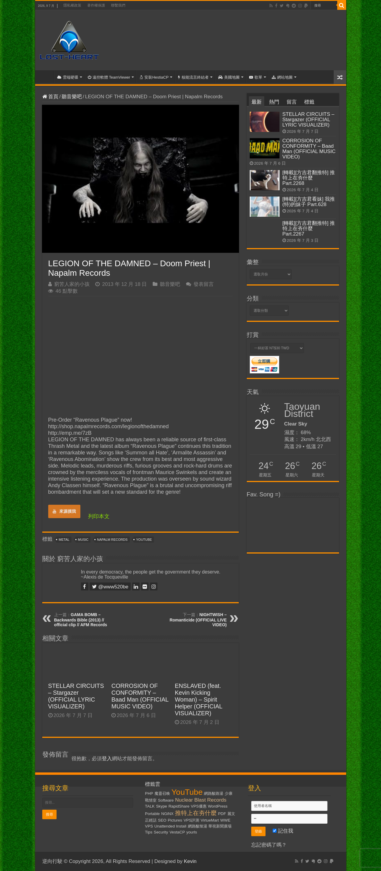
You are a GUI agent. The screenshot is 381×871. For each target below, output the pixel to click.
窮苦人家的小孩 (72, 284)
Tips (148, 832)
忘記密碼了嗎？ (269, 845)
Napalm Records (112, 539)
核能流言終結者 (193, 77)
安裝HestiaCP (154, 77)
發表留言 (203, 284)
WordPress (218, 806)
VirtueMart (210, 820)
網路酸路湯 (213, 793)
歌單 (255, 77)
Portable (152, 813)
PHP (149, 793)
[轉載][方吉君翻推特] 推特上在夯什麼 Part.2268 (308, 178)
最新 (257, 102)
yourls (191, 832)
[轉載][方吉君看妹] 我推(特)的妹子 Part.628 (308, 201)
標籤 (309, 102)
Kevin (190, 861)
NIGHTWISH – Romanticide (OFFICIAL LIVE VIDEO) (198, 619)
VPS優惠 (199, 806)
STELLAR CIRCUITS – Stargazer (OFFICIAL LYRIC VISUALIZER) (76, 696)
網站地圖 (282, 77)
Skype (161, 806)
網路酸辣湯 (197, 826)
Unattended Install (170, 826)
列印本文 (99, 516)
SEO (162, 820)
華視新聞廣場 (220, 826)
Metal (64, 539)
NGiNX (167, 813)
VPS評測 (191, 820)
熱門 (274, 102)
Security (161, 832)
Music (83, 539)
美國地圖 (229, 77)
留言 (292, 102)
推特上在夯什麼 (196, 813)
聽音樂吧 (72, 96)
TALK (149, 806)
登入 (107, 758)
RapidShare (178, 806)
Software (166, 800)
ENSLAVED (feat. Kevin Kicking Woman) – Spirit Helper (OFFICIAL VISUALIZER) (198, 699)
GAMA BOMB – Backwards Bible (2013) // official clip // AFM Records (80, 619)
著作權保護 (96, 5)
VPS (149, 826)
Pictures (175, 820)
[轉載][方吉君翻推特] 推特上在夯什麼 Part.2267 (308, 228)
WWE (225, 820)
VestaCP (177, 832)
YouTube (144, 539)
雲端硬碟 (67, 77)
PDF (222, 813)
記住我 (283, 831)
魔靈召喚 (162, 793)
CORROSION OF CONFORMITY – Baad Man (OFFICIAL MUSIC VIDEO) (139, 696)
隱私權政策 (72, 5)
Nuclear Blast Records (200, 800)
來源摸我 (64, 511)
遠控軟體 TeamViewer (109, 77)
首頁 (46, 76)
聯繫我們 (118, 5)
